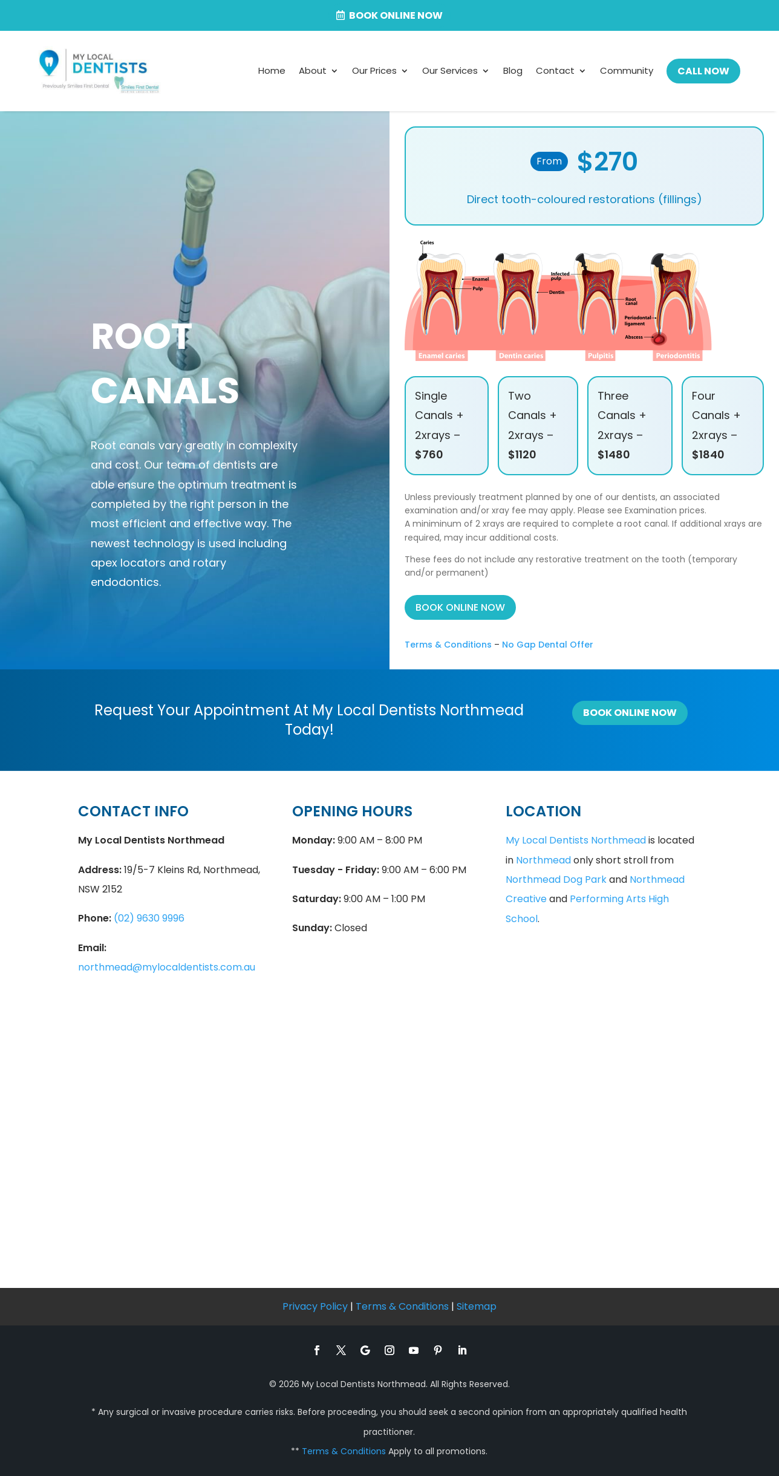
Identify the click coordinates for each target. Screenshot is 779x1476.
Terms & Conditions (448, 645)
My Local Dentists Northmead (576, 840)
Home (271, 70)
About (313, 70)
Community (626, 70)
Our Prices (374, 70)
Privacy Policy (315, 1306)
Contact (555, 70)
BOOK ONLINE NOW (460, 607)
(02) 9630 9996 (149, 918)
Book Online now (396, 15)
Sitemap (477, 1306)
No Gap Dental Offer (547, 645)
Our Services (450, 70)
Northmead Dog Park (556, 879)
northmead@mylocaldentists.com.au (166, 967)
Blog (513, 70)
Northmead (543, 860)
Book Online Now (630, 713)
